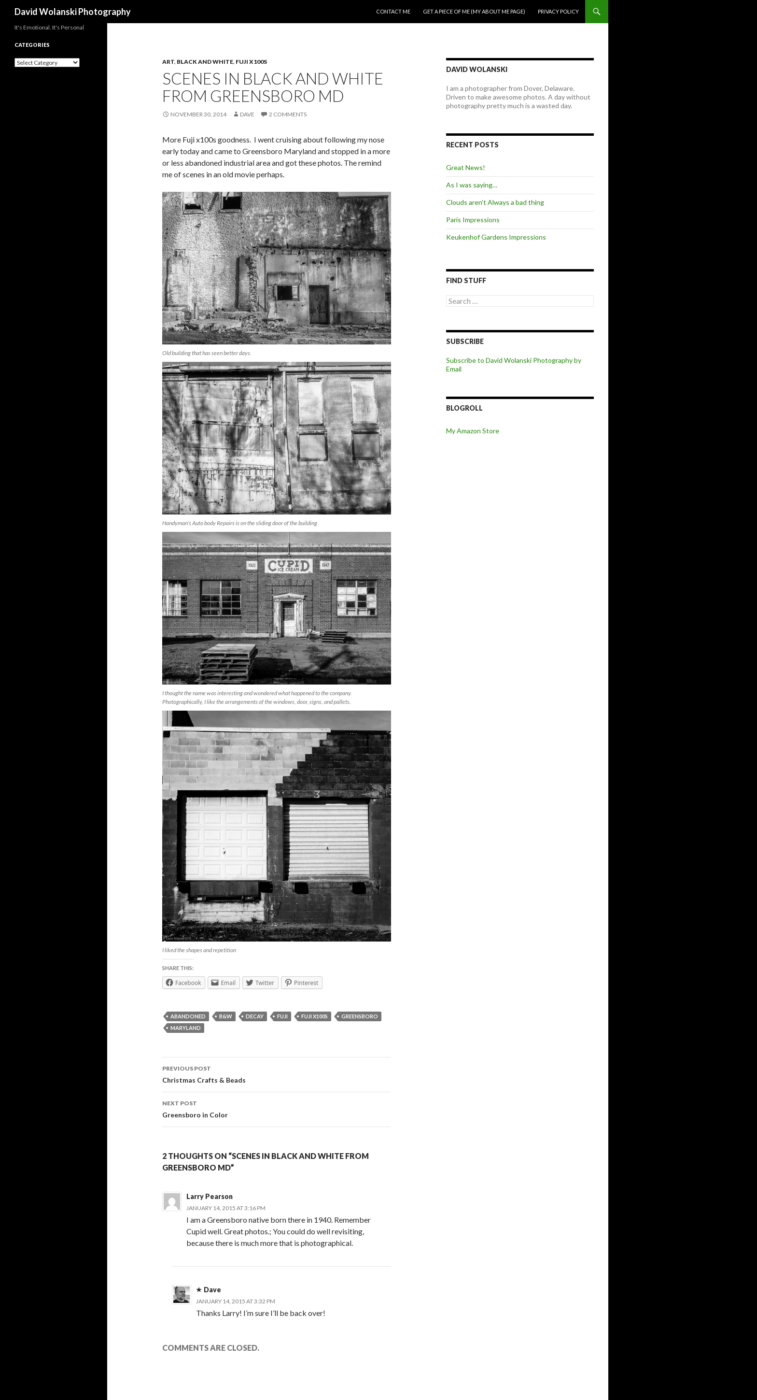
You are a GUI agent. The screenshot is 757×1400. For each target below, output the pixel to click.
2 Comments (288, 114)
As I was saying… (471, 185)
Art (168, 61)
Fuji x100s (251, 61)
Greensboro (359, 1016)
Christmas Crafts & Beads (276, 1073)
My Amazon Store (472, 431)
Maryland (185, 1028)
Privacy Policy (558, 11)
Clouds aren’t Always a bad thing (495, 202)
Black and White (205, 61)
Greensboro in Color (276, 1108)
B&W (225, 1016)
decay (255, 1016)
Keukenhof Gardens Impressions (496, 237)
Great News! (465, 167)
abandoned (188, 1016)
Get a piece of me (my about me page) (474, 11)
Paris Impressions (473, 219)
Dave (247, 114)
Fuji (282, 1016)
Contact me (393, 11)
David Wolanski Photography (72, 11)
